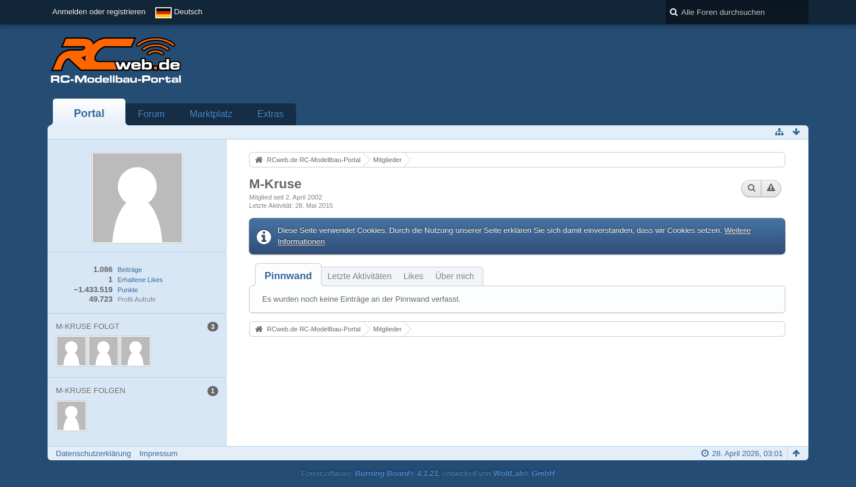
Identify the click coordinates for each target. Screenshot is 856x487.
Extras (270, 114)
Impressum (158, 453)
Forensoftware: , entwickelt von (428, 473)
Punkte (128, 289)
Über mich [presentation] (454, 276)
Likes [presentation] (413, 276)
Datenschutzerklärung (93, 453)
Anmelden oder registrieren (99, 11)
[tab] (288, 275)
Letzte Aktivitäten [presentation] (360, 276)
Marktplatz (211, 114)
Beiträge (130, 269)
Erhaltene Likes (140, 279)
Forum (151, 114)
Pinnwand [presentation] (288, 276)
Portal (89, 113)
